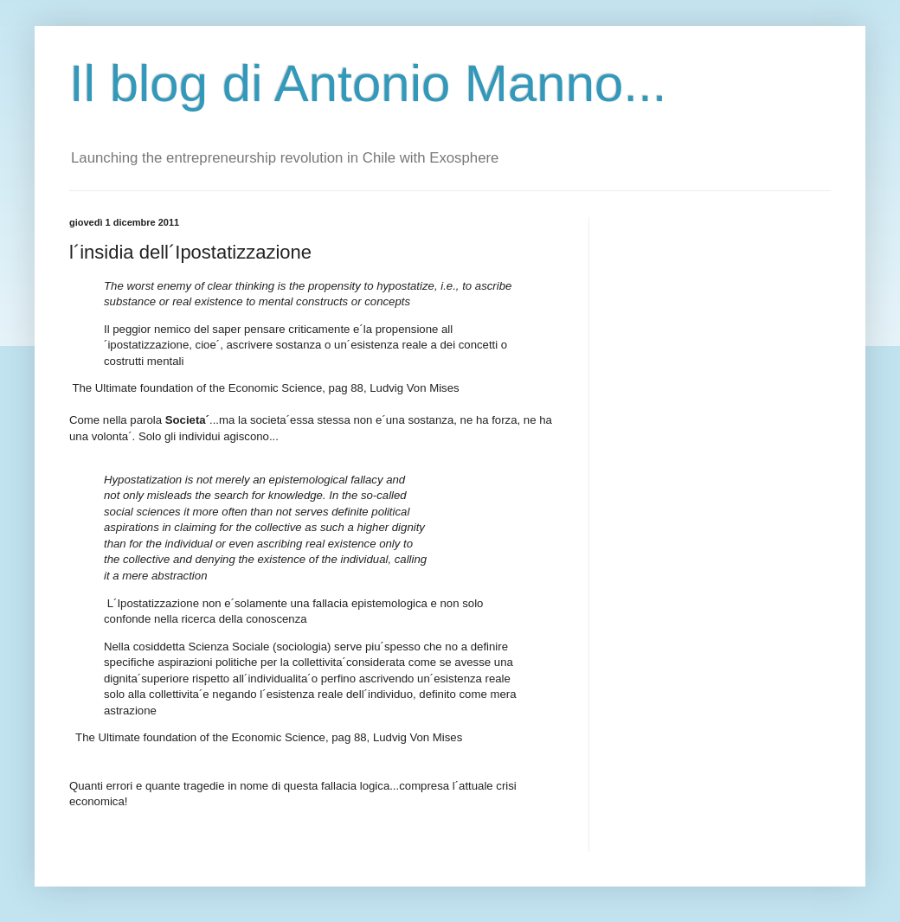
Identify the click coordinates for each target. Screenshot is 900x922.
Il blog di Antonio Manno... (367, 83)
